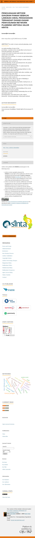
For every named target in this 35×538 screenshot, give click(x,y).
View (3, 434)
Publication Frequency (8, 270)
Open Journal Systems (8, 424)
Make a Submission (9, 236)
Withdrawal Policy (7, 267)
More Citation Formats (10, 136)
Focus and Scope (6, 246)
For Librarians (6, 484)
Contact (4, 277)
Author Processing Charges (9, 260)
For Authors (5, 482)
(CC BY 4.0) (18, 177)
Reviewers (5, 251)
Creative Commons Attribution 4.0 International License (16, 511)
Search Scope (6, 450)
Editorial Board (6, 248)
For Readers (5, 479)
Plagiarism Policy (7, 263)
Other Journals (6, 469)
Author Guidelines (7, 256)
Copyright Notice (7, 258)
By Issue (4, 462)
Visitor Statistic (6, 275)
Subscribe (5, 436)
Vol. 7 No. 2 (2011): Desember (21, 7)
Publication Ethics (7, 265)
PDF (5, 118)
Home (3, 7)
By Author (5, 464)
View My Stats (6, 497)
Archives (9, 7)
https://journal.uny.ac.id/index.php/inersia (18, 201)
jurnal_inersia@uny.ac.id (17, 520)
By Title (4, 467)
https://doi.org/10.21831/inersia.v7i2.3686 (16, 38)
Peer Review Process (8, 253)
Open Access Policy (7, 272)
